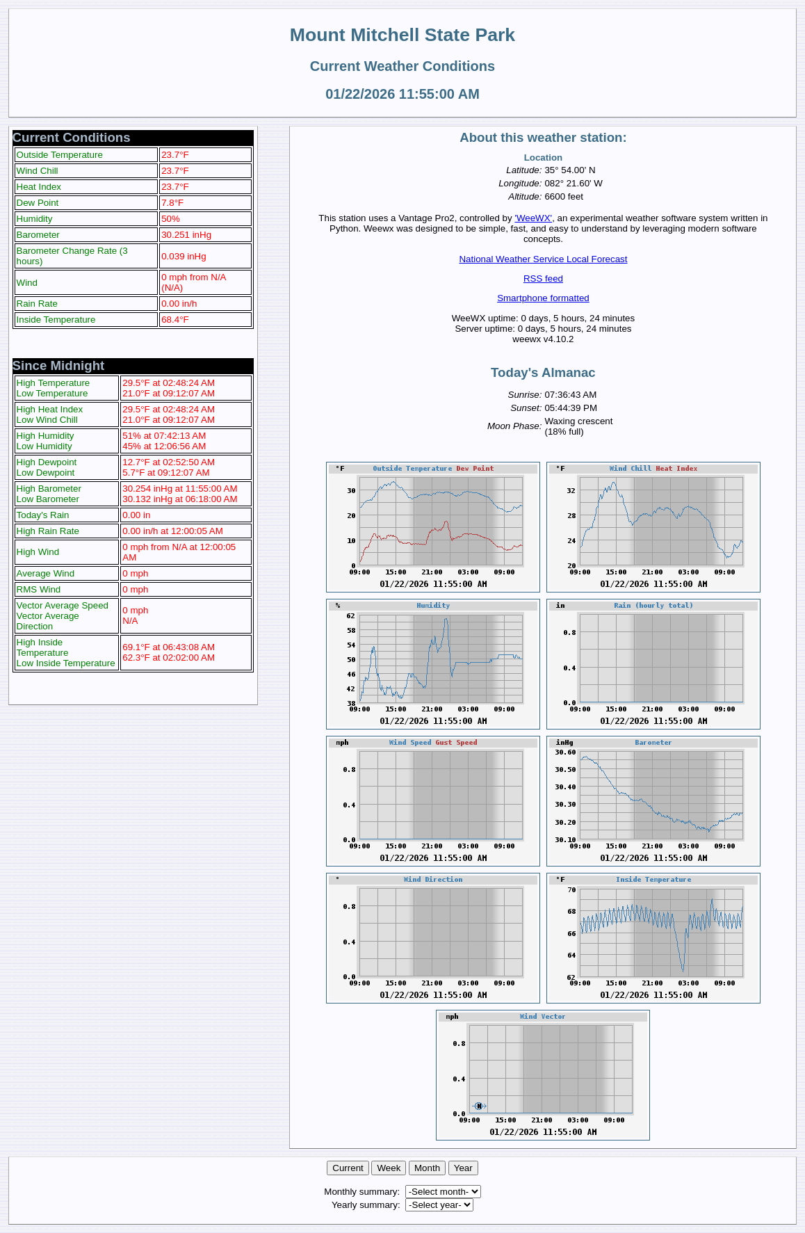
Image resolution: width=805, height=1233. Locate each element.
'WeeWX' (533, 218)
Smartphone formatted (543, 298)
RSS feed (543, 278)
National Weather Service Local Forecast (543, 259)
